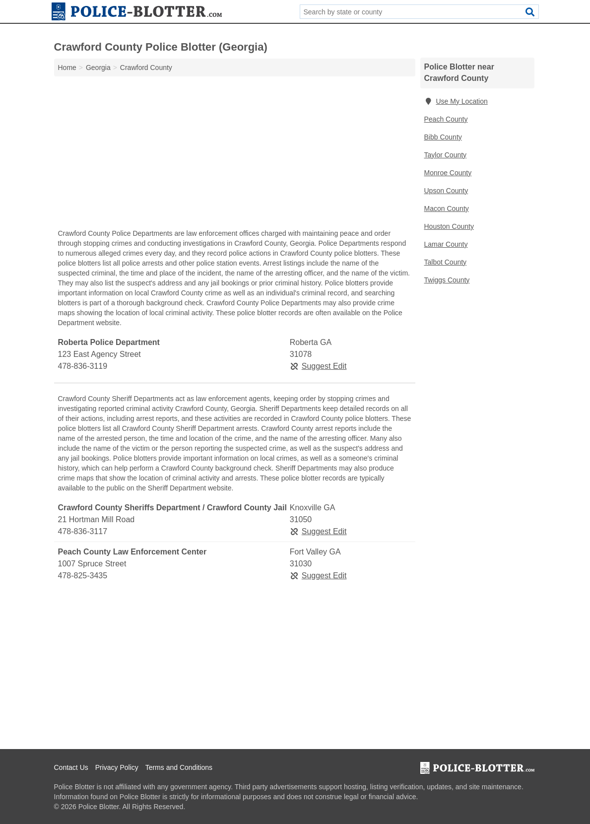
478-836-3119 (83, 366)
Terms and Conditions (178, 767)
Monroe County (448, 173)
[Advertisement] (234, 154)
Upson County (446, 191)
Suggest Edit (318, 366)
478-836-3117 (83, 531)
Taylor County (445, 155)
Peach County (446, 119)
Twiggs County (447, 280)
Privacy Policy (116, 767)
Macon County (446, 208)
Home (67, 67)
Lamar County (446, 244)
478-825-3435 (83, 575)
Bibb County (443, 137)
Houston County (449, 226)
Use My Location (456, 101)
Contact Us (71, 767)
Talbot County (445, 262)
